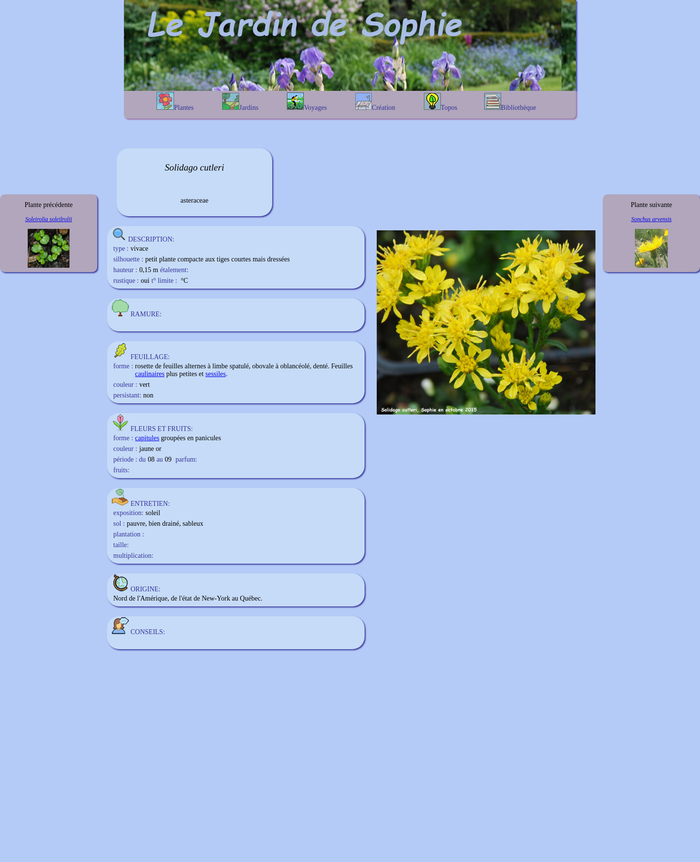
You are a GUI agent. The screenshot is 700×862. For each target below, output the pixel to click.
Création (375, 102)
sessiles (215, 374)
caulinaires (150, 374)
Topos (440, 102)
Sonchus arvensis (651, 219)
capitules (147, 438)
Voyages (307, 101)
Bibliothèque (510, 102)
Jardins (240, 102)
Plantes (175, 101)
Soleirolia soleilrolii (48, 219)
